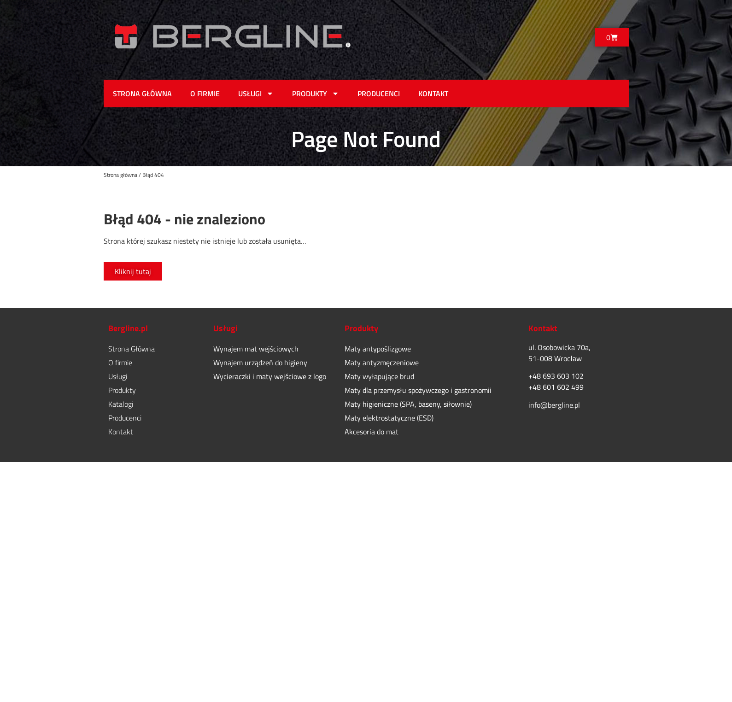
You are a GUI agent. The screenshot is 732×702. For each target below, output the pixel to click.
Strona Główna (142, 93)
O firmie (205, 93)
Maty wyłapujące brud (379, 376)
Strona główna (120, 174)
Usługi (256, 93)
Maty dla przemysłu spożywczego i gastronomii (418, 390)
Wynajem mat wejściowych (256, 348)
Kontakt (433, 93)
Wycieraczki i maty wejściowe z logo (269, 376)
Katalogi (120, 404)
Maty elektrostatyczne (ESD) (389, 417)
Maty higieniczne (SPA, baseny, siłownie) (408, 404)
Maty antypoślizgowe (378, 348)
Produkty (315, 93)
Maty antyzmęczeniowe (382, 362)
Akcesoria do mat (371, 431)
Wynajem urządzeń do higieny (260, 362)
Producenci (378, 93)
